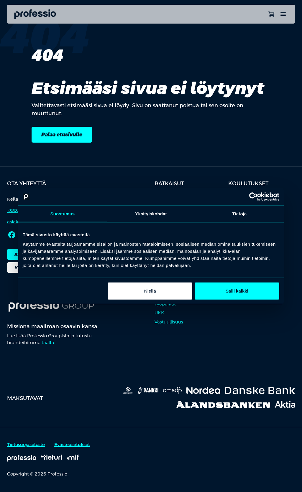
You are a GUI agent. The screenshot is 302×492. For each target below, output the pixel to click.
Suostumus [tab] (62, 213)
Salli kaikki (237, 290)
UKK (159, 313)
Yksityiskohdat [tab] (151, 213)
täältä (48, 342)
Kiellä (150, 290)
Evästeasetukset (72, 445)
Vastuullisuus (169, 322)
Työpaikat (165, 304)
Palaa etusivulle (63, 135)
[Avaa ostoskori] (271, 14)
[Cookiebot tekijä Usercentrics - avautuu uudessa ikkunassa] (253, 196)
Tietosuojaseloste (26, 445)
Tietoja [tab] (239, 213)
